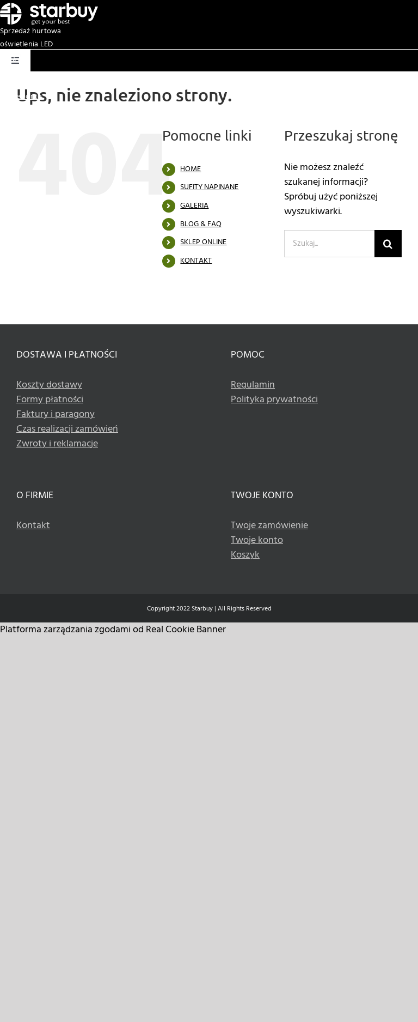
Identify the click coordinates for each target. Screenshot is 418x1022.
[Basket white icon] (16, 56)
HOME (190, 169)
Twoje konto (21, 96)
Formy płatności (49, 400)
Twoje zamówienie (269, 526)
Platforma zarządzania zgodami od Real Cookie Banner (113, 630)
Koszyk (11, 83)
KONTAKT (196, 261)
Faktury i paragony (55, 414)
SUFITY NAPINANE (209, 187)
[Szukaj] (388, 243)
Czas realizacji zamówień (67, 429)
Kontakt (33, 526)
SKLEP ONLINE (203, 242)
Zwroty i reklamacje (57, 444)
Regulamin (253, 385)
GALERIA (194, 205)
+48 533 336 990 (391, 110)
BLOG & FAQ (201, 224)
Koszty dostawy (49, 385)
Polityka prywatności (274, 400)
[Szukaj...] (329, 243)
